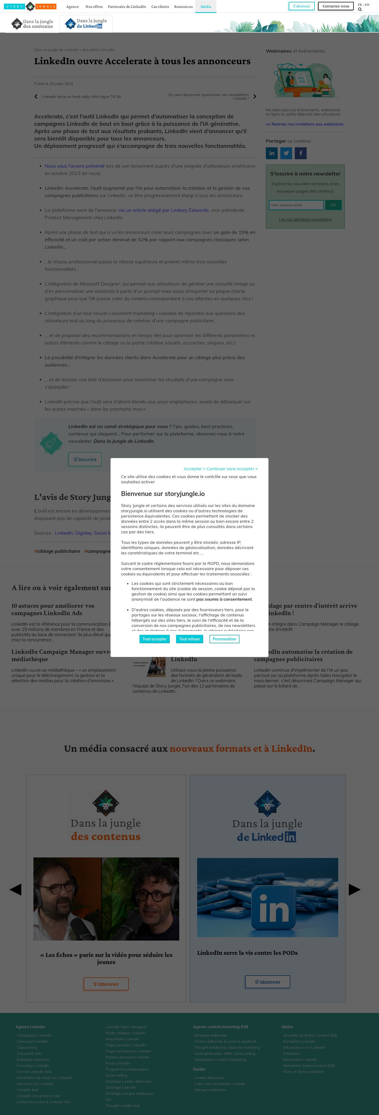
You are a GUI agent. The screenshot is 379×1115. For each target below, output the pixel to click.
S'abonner (301, 6)
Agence (72, 6)
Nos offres (94, 6)
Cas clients (160, 6)
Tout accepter (155, 639)
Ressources (183, 6)
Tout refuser (189, 639)
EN (367, 4)
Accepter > (195, 468)
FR (360, 4)
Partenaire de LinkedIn (127, 6)
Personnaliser (224, 639)
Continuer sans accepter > (232, 468)
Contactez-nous (336, 6)
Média (206, 6)
